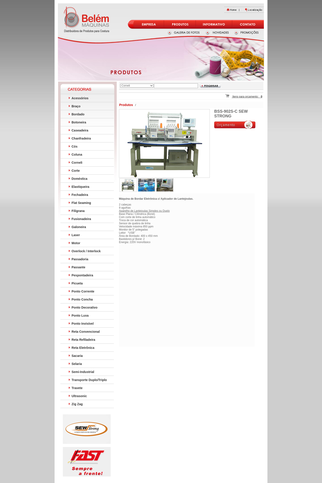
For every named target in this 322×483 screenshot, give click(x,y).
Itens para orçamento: (243, 96)
